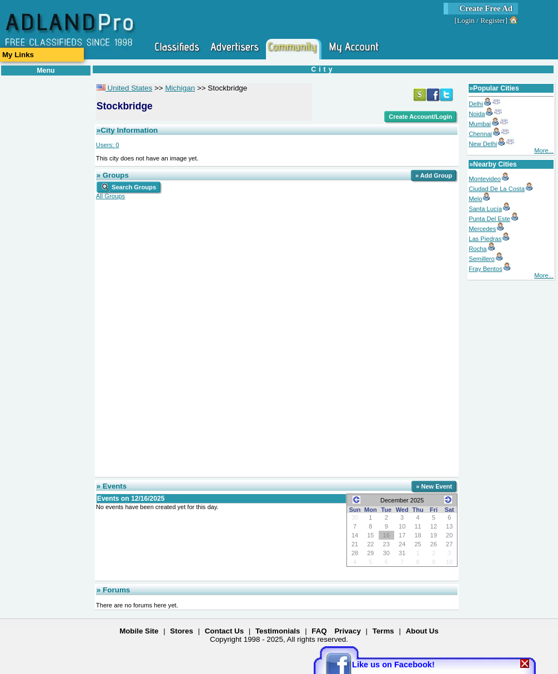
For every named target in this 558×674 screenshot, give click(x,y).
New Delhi (483, 143)
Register (492, 20)
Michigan (180, 88)
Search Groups (128, 187)
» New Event (434, 486)
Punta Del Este (489, 218)
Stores (181, 631)
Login (466, 20)
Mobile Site (138, 631)
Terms (383, 631)
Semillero (482, 258)
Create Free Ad (485, 8)
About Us (422, 631)
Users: (107, 145)
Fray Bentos (485, 268)
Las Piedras (485, 238)
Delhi (476, 103)
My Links (18, 55)
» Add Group (433, 175)
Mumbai (480, 123)
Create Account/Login (420, 116)
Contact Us (224, 631)
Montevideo (485, 178)
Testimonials (277, 631)
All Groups (110, 196)
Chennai (480, 133)
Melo (475, 198)
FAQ (318, 631)
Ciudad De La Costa (497, 188)
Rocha (477, 248)
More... (544, 150)
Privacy (347, 631)
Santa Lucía (485, 208)
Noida (477, 113)
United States (124, 88)
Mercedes (482, 228)
